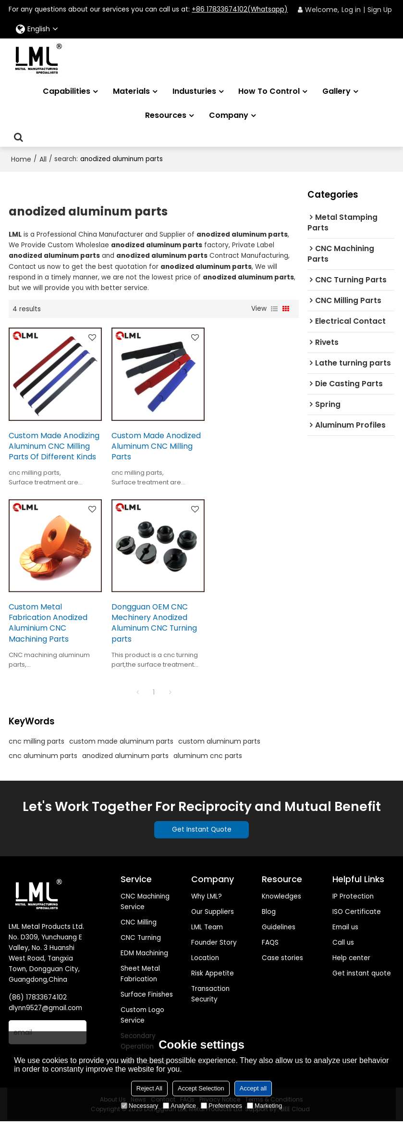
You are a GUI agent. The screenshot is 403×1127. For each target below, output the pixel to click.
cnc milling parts (36, 746)
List (274, 309)
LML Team (207, 932)
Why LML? (206, 901)
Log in (351, 9)
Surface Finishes (147, 999)
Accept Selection (201, 1088)
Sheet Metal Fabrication (140, 979)
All (43, 159)
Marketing (264, 1105)
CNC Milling (139, 927)
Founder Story (214, 947)
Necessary (139, 1105)
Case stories (282, 963)
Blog (269, 917)
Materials (131, 91)
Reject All (149, 1088)
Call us (343, 947)
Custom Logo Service (142, 1021)
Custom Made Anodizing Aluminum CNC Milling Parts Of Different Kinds (46, 448)
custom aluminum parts (219, 746)
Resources (165, 115)
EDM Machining (144, 958)
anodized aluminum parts (125, 761)
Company (228, 115)
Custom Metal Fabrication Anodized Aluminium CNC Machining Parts (247, 448)
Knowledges (281, 901)
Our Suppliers (212, 917)
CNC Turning (141, 943)
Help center (351, 963)
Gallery (336, 91)
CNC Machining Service (145, 907)
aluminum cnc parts (207, 761)
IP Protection (353, 901)
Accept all (253, 1088)
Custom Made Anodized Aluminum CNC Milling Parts (153, 442)
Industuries (194, 91)
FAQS (270, 947)
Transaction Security (210, 999)
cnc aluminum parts (43, 761)
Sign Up (379, 9)
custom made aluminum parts (121, 746)
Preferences (221, 1105)
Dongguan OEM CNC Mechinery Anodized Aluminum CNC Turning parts (51, 628)
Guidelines (278, 932)
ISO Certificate (356, 917)
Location (205, 963)
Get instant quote (361, 978)
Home (21, 159)
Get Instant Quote (202, 834)
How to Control (269, 91)
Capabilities (66, 91)
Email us (345, 932)
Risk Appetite (212, 978)
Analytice (179, 1105)
